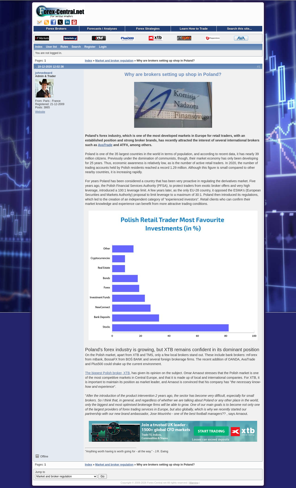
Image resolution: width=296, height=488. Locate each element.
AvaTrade (105, 145)
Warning (193, 482)
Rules (64, 46)
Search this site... (239, 28)
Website (40, 111)
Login (103, 46)
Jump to (71, 474)
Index (38, 46)
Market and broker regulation (114, 60)
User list (51, 46)
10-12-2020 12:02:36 (51, 66)
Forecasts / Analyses (102, 28)
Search (76, 46)
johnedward (43, 73)
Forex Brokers (56, 28)
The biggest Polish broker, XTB (107, 373)
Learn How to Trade (194, 28)
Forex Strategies (148, 28)
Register (90, 46)
